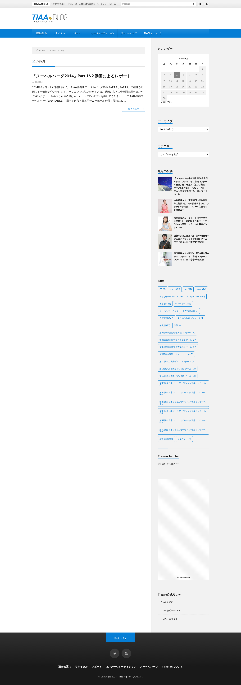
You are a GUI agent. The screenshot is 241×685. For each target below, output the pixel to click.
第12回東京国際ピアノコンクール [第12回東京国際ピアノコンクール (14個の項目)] (177, 376)
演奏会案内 (41, 33)
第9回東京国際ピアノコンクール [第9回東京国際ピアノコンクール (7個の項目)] (176, 354)
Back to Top (120, 638)
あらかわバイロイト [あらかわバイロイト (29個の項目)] (171, 296)
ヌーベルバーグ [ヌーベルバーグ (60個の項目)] (168, 311)
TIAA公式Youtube (170, 610)
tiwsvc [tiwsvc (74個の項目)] (201, 289)
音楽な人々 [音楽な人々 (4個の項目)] (184, 439)
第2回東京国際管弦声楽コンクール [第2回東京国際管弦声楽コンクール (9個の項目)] (177, 332)
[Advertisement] (183, 527)
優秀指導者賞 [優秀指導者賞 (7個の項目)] (190, 311)
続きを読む (133, 109)
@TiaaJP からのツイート (169, 464)
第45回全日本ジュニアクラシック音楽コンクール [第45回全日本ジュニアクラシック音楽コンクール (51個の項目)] (182, 384)
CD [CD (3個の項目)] (162, 289)
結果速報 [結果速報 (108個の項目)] (166, 439)
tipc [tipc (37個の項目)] (188, 289)
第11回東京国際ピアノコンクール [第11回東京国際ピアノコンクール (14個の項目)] (177, 368)
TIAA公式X (167, 602)
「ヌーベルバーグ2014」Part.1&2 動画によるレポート (81, 76)
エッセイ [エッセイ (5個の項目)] (165, 303)
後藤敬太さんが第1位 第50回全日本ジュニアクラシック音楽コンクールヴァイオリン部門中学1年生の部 (191, 238)
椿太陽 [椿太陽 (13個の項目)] (164, 325)
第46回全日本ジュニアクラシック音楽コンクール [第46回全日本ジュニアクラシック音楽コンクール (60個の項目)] (182, 393)
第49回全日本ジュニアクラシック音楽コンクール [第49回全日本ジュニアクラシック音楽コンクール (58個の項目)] (182, 421)
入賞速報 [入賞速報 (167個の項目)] (166, 318)
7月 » (169, 102)
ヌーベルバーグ (129, 33)
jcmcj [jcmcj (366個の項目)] (175, 289)
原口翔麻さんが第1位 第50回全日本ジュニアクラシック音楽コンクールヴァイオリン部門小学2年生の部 (191, 256)
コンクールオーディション (100, 33)
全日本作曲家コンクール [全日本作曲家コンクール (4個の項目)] (190, 318)
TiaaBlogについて (152, 33)
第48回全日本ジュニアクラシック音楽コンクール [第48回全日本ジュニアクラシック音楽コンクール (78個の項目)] (182, 412)
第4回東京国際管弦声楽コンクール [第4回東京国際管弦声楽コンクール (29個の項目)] (177, 347)
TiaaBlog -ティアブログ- (129, 676)
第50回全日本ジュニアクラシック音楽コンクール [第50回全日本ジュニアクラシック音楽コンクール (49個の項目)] (182, 430)
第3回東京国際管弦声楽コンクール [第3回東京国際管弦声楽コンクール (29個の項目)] (177, 339)
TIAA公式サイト (169, 618)
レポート (76, 33)
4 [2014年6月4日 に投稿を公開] (176, 75)
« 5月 (163, 102)
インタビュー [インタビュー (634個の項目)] (196, 296)
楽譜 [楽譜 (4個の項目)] (177, 325)
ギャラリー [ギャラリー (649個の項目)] (183, 303)
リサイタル (59, 33)
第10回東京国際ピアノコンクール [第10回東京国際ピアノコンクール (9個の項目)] (176, 361)
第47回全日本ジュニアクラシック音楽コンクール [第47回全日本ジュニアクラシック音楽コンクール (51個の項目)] (182, 402)
